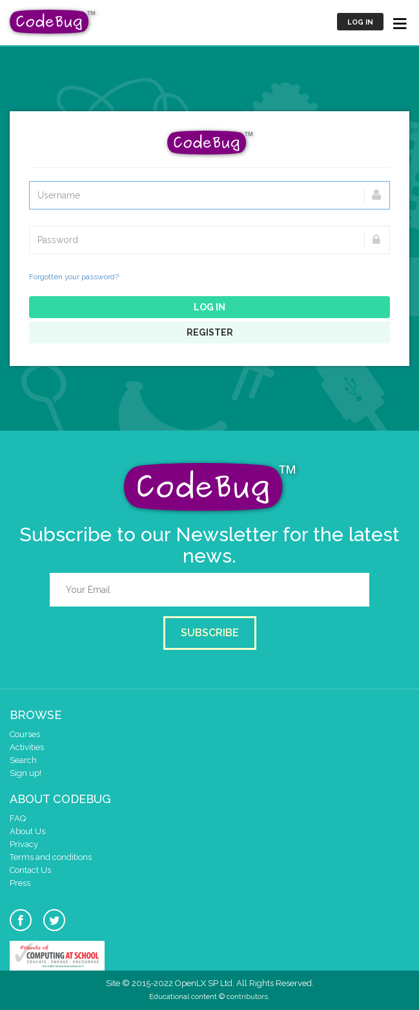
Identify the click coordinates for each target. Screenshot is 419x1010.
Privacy (24, 844)
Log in (360, 22)
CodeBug (53, 22)
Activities (27, 747)
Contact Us (30, 870)
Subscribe (210, 633)
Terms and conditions (51, 857)
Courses (25, 734)
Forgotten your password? (74, 276)
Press (20, 883)
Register (210, 332)
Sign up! (25, 773)
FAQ (18, 818)
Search (23, 760)
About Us (27, 831)
